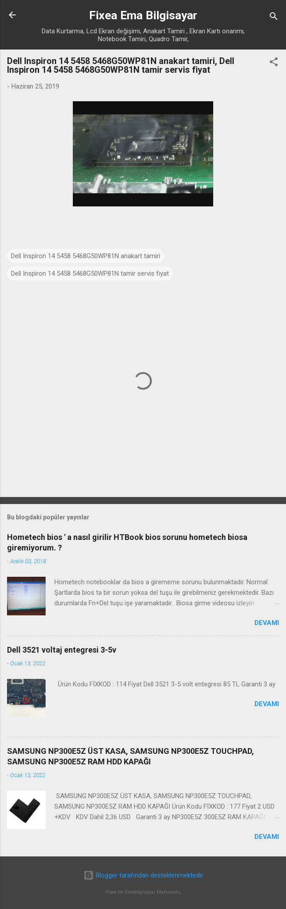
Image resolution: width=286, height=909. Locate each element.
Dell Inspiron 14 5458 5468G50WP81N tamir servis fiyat (90, 273)
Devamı (266, 623)
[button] (273, 63)
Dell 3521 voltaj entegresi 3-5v (61, 649)
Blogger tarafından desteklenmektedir (143, 875)
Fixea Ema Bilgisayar (143, 15)
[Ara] (273, 17)
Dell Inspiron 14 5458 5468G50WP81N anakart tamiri (85, 256)
